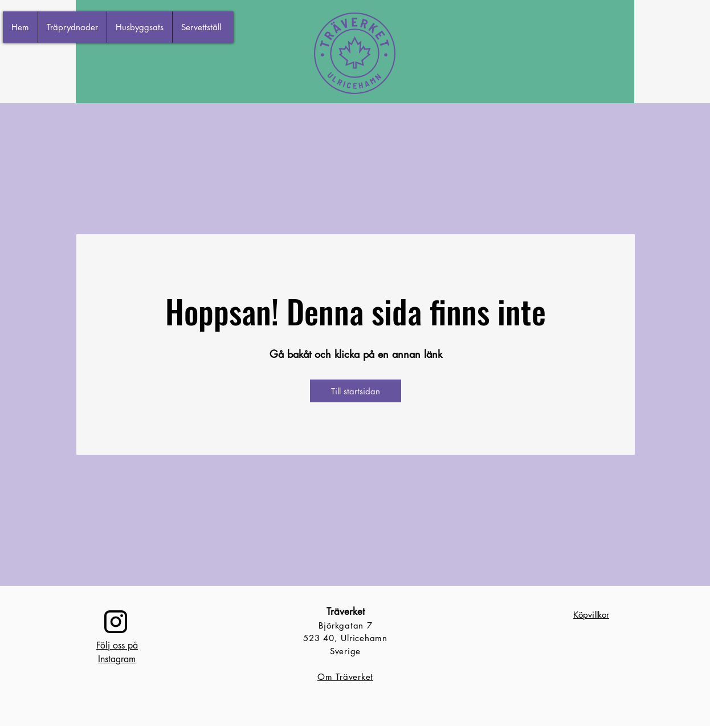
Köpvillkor (591, 614)
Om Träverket (345, 676)
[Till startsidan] (355, 391)
